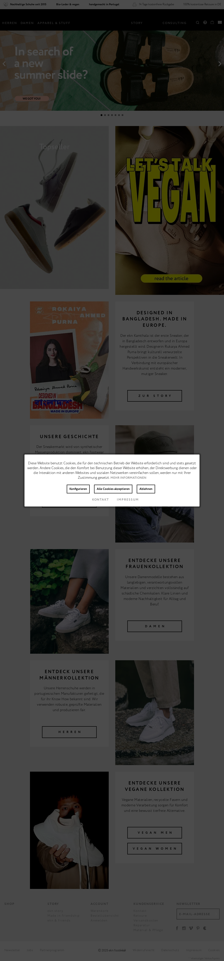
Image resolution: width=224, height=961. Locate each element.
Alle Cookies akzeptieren (113, 489)
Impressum (124, 499)
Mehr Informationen (128, 477)
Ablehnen (145, 489)
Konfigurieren (78, 489)
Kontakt (97, 499)
